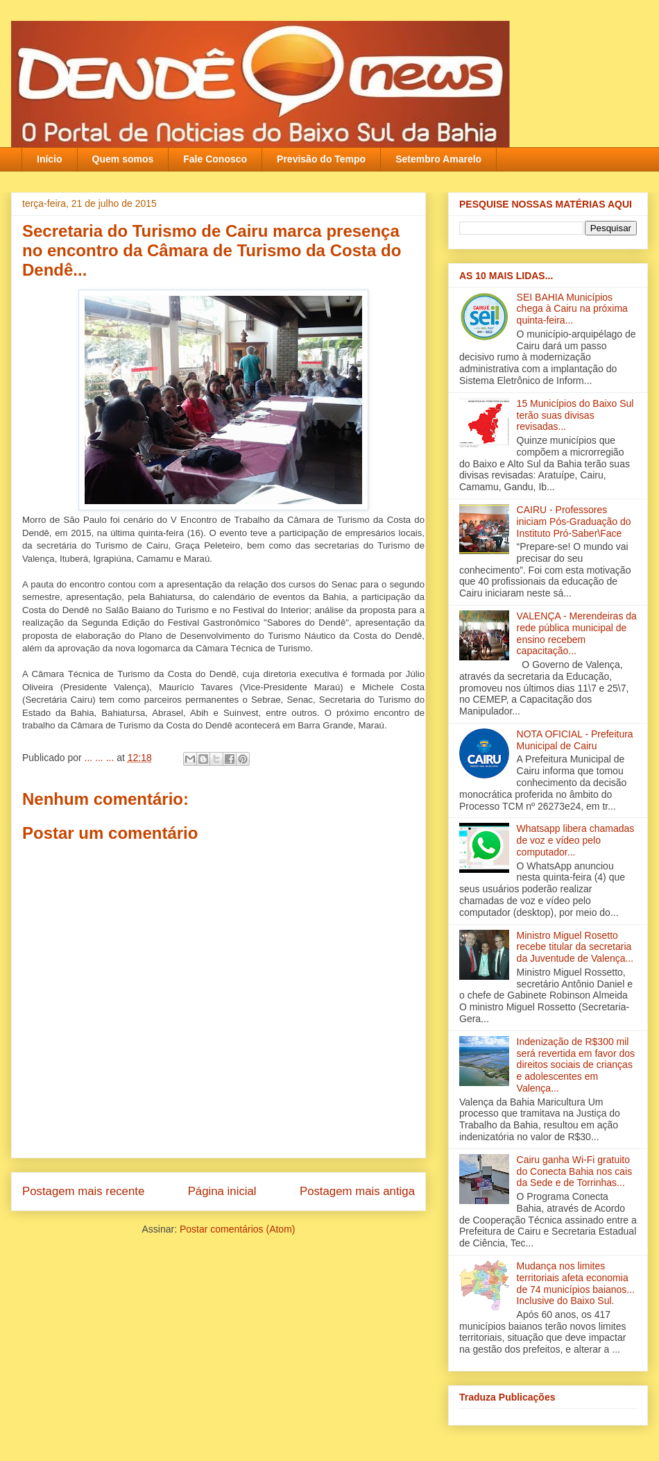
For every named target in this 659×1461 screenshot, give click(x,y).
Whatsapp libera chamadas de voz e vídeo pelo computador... (576, 840)
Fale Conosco (215, 159)
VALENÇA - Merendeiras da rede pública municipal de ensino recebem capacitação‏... (577, 633)
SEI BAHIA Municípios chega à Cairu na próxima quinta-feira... (572, 309)
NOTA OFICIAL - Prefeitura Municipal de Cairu (575, 739)
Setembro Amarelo (438, 159)
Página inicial (222, 1191)
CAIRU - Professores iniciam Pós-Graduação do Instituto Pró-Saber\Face (574, 521)
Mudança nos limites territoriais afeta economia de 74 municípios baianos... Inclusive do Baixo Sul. (576, 1283)
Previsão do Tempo (321, 159)
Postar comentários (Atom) (238, 1229)
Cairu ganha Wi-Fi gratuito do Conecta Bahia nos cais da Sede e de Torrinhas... (575, 1171)
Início (49, 159)
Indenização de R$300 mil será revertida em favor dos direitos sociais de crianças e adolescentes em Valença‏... (576, 1065)
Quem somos (123, 159)
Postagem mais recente (83, 1191)
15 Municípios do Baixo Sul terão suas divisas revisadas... (575, 415)
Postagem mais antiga (357, 1191)
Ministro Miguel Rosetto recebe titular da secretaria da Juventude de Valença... (575, 947)
